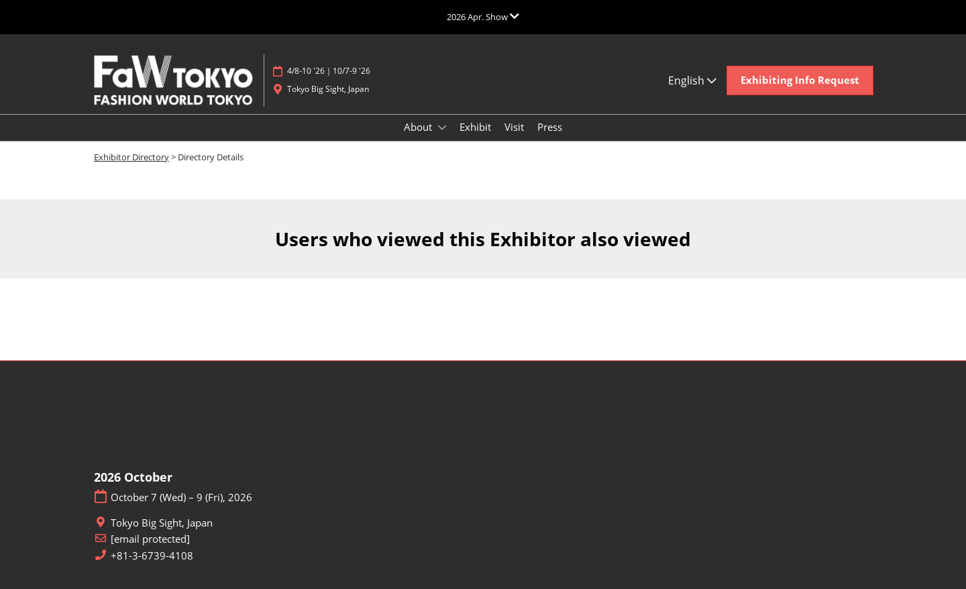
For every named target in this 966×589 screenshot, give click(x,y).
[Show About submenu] (442, 127)
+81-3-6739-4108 (152, 555)
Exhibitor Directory (131, 157)
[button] (800, 80)
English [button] (692, 80)
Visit (514, 126)
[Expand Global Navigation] (483, 17)
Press (549, 126)
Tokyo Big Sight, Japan (328, 89)
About (419, 126)
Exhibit (475, 126)
